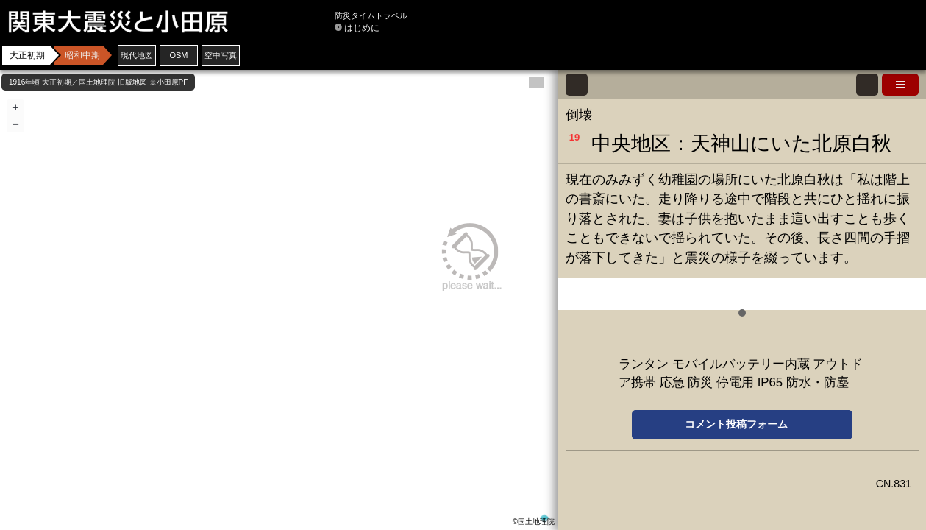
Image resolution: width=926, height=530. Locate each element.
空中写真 (220, 55)
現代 (137, 55)
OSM (178, 55)
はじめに (362, 28)
